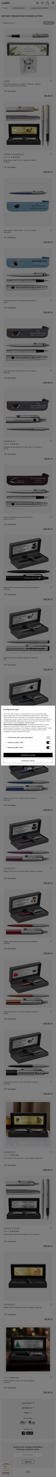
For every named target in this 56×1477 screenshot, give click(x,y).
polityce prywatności (10, 721)
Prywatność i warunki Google (26, 722)
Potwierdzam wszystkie (28, 755)
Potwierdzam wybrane (28, 761)
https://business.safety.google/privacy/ (15, 724)
